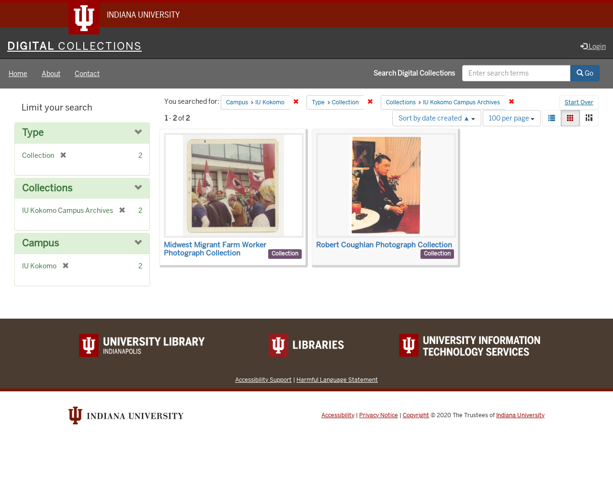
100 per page (511, 118)
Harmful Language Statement (337, 379)
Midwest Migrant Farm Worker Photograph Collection (215, 249)
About (51, 73)
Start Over (579, 102)
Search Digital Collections (414, 73)
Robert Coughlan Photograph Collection (384, 245)
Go (585, 73)
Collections (47, 188)
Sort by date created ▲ (436, 118)
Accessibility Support (263, 379)
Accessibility (337, 415)
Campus (40, 243)
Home (18, 73)
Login (593, 46)
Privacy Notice (378, 415)
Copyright (416, 415)
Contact (87, 73)
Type (33, 133)
